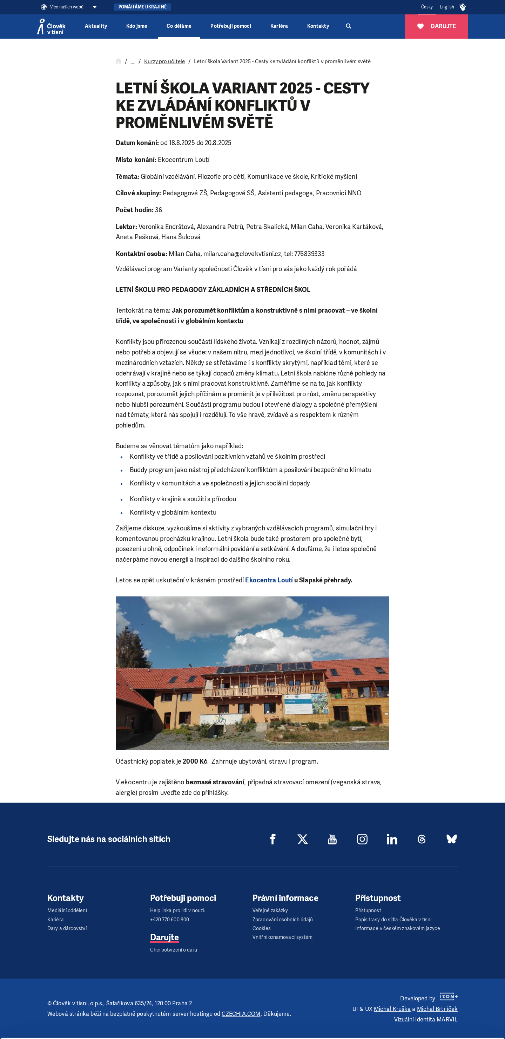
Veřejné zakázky (270, 910)
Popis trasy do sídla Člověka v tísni (393, 919)
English (447, 7)
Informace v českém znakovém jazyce (397, 928)
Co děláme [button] (179, 26)
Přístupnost (368, 910)
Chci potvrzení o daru (173, 950)
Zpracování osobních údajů (282, 919)
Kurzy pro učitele (164, 61)
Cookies (261, 928)
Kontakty (318, 26)
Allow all (446, 989)
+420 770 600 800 (169, 919)
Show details (108, 1030)
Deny (446, 1024)
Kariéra (279, 26)
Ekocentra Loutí (269, 580)
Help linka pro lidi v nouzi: (177, 910)
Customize (446, 1006)
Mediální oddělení (67, 910)
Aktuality (96, 26)
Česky (427, 7)
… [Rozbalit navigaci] (132, 62)
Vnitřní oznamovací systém (282, 937)
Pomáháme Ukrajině (143, 7)
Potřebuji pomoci (230, 26)
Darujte (164, 937)
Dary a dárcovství (67, 928)
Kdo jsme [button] (137, 26)
